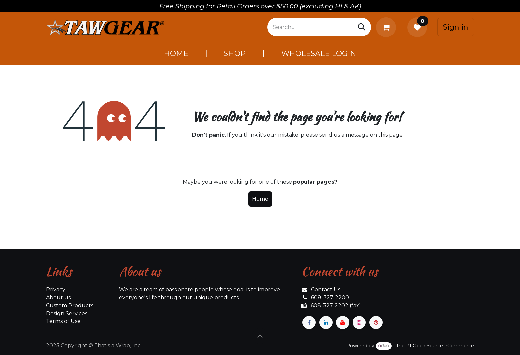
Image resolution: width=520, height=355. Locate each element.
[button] (260, 336)
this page (390, 135)
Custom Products (69, 305)
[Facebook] (309, 322)
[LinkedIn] (326, 322)
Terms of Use (63, 321)
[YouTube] (342, 322)
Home (260, 199)
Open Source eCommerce (443, 346)
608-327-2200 (330, 297)
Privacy (55, 289)
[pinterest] (376, 322)
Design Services (66, 313)
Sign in (455, 27)
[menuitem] (176, 53)
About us (58, 297)
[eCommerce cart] (387, 27)
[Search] (362, 27)
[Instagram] (359, 322)
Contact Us (325, 289)
